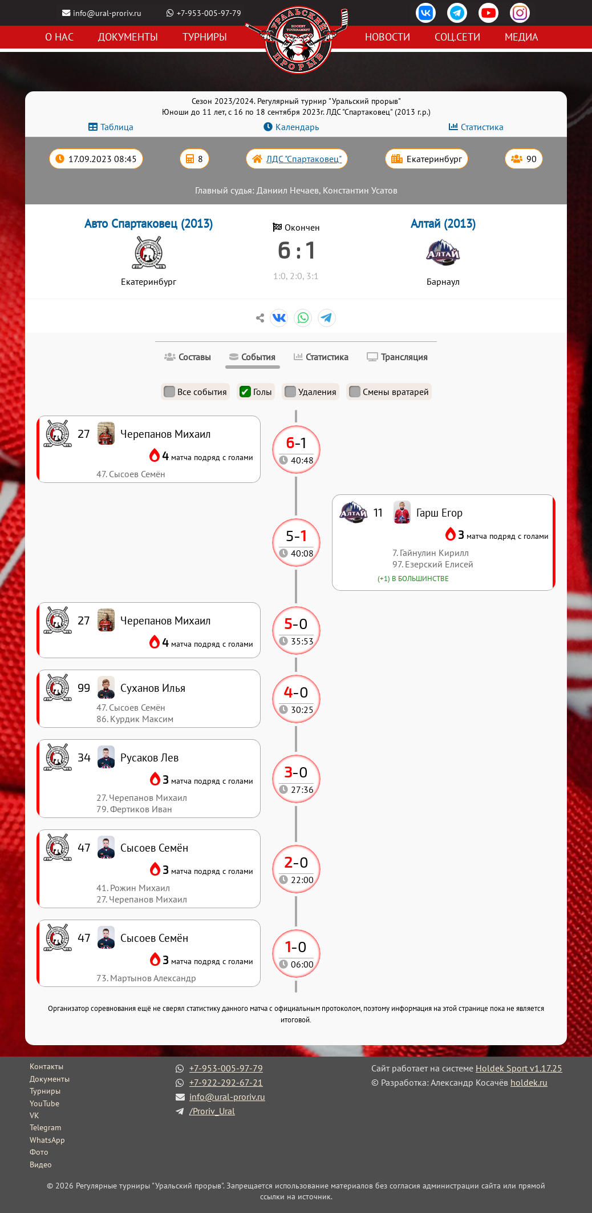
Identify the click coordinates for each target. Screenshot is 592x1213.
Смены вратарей (389, 391)
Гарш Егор (439, 512)
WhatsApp (47, 1140)
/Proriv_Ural (212, 1110)
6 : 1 (296, 249)
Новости (387, 37)
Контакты (46, 1066)
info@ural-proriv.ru (108, 13)
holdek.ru (529, 1082)
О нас (59, 37)
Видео (41, 1164)
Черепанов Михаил (165, 620)
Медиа (521, 37)
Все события (195, 391)
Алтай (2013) (443, 223)
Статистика (482, 126)
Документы (128, 37)
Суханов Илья (152, 687)
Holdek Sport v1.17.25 (519, 1068)
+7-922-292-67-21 (226, 1082)
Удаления (310, 391)
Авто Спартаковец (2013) (148, 223)
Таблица (116, 126)
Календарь (297, 126)
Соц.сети (457, 37)
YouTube (44, 1103)
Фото (39, 1152)
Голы (256, 391)
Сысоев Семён (154, 937)
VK (34, 1115)
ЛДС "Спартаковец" (304, 158)
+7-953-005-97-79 (209, 13)
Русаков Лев (149, 757)
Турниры (205, 37)
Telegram (45, 1127)
